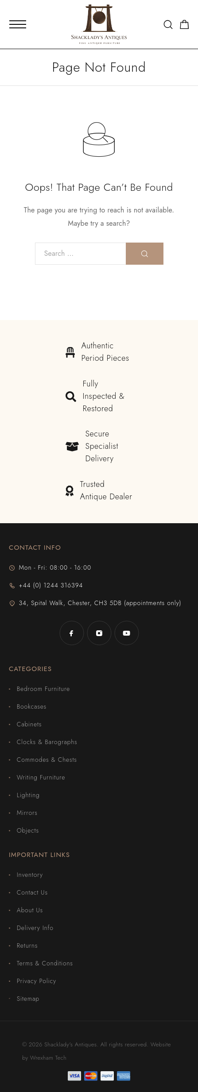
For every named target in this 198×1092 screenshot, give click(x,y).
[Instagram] (99, 633)
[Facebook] (71, 633)
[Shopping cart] (184, 26)
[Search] (168, 24)
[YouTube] (126, 633)
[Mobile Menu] (17, 24)
